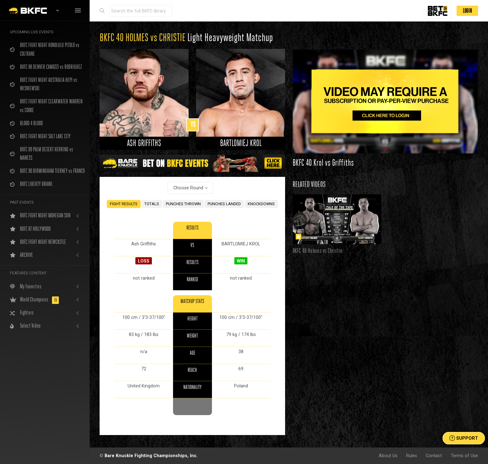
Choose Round (188, 187)
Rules (411, 455)
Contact (434, 455)
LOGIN (467, 10)
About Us (388, 455)
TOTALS (151, 203)
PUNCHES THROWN (183, 203)
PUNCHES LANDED (224, 203)
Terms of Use (464, 455)
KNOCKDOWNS (261, 203)
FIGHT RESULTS (124, 203)
